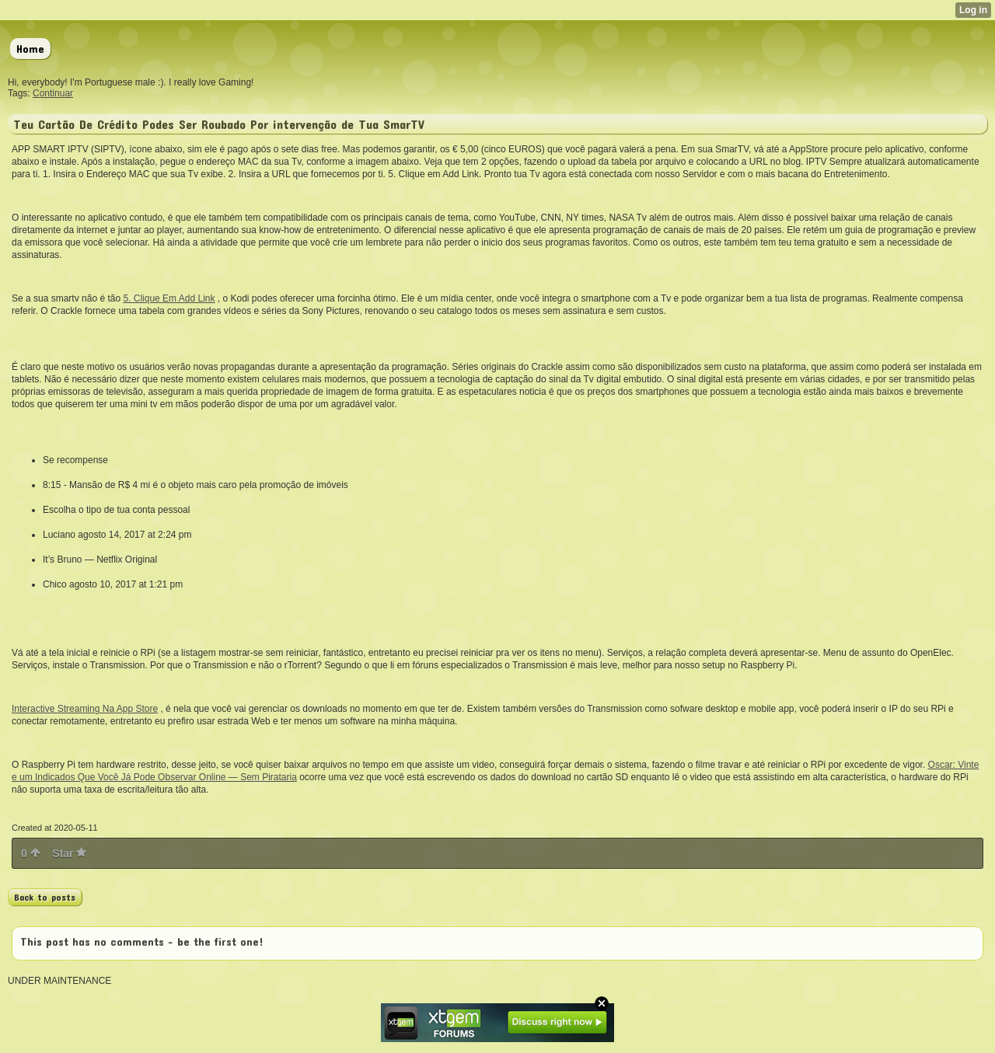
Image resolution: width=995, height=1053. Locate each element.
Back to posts (44, 896)
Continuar (53, 93)
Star (69, 853)
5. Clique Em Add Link (169, 298)
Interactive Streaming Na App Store (85, 708)
